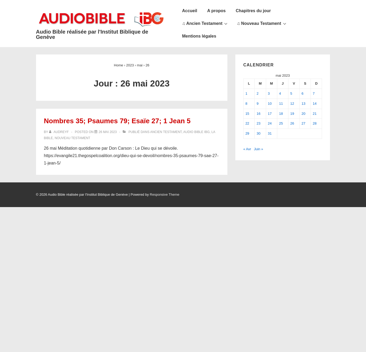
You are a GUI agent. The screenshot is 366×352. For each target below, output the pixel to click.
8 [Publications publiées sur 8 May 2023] (246, 104)
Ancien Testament (166, 132)
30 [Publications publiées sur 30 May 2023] (258, 133)
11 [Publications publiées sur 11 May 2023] (281, 104)
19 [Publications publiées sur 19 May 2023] (292, 114)
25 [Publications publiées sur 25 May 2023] (281, 123)
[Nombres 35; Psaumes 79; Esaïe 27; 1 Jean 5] (108, 132)
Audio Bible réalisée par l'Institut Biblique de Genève (92, 34)
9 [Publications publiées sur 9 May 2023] (257, 104)
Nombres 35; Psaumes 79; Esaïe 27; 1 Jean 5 (117, 121)
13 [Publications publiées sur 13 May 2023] (303, 104)
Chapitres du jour (253, 10)
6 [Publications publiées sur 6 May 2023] (302, 93)
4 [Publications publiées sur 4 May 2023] (280, 93)
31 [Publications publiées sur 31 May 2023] (270, 133)
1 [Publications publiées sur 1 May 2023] (246, 93)
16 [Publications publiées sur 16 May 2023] (258, 114)
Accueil (189, 10)
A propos (216, 10)
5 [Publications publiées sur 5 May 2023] (291, 93)
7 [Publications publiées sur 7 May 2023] (314, 93)
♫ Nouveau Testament (262, 23)
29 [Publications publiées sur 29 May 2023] (247, 133)
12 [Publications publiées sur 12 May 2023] (292, 104)
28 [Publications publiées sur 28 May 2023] (314, 123)
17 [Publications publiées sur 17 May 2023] (270, 114)
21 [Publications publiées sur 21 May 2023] (314, 114)
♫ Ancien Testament (205, 23)
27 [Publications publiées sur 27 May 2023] (303, 123)
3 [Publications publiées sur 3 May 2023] (269, 93)
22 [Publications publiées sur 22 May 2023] (247, 123)
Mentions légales (199, 36)
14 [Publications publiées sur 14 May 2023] (314, 104)
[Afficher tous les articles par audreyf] (59, 132)
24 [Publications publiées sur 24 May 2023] (270, 123)
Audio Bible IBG (196, 132)
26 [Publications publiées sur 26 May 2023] (292, 123)
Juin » (258, 149)
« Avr (247, 149)
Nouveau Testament (72, 138)
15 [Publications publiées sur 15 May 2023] (247, 114)
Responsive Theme (164, 194)
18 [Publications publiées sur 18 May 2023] (281, 114)
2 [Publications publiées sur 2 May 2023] (257, 93)
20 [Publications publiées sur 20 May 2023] (303, 114)
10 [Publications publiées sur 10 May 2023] (270, 104)
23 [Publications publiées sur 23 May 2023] (258, 123)
